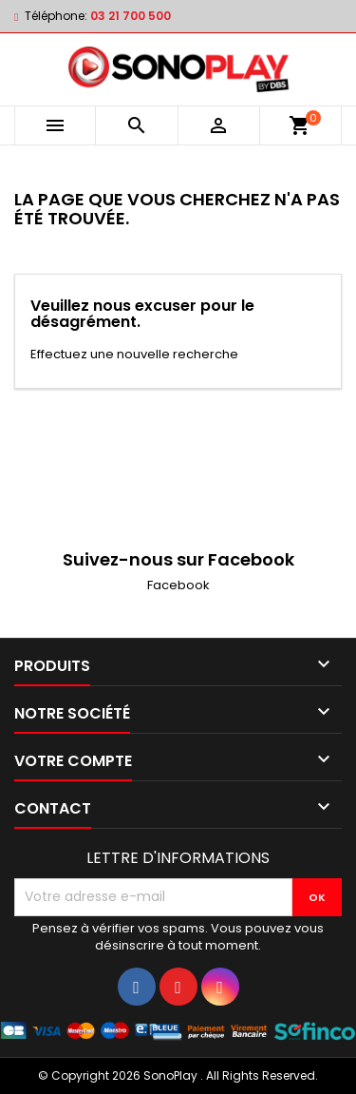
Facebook (178, 585)
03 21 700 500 (130, 16)
